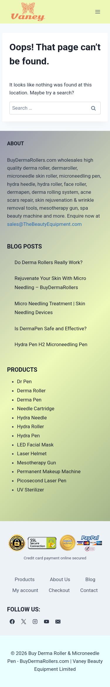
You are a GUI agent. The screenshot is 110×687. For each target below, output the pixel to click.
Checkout (59, 590)
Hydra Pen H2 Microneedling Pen (51, 344)
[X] (23, 622)
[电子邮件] (58, 622)
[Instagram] (35, 622)
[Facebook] (12, 622)
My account (25, 590)
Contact (89, 590)
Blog (90, 579)
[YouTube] (46, 622)
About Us (60, 579)
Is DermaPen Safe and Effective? (51, 328)
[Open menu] (97, 11)
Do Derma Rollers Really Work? (49, 262)
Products (25, 579)
